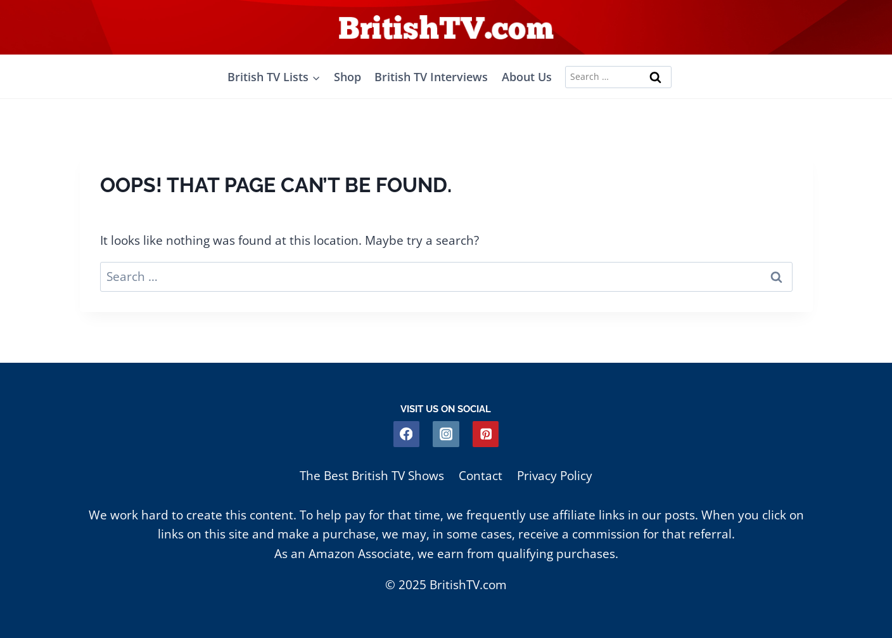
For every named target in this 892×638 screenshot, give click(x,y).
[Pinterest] (486, 434)
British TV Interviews (431, 76)
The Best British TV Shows (372, 475)
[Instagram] (446, 434)
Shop (347, 76)
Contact (480, 475)
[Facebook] (406, 434)
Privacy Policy (554, 475)
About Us (527, 76)
